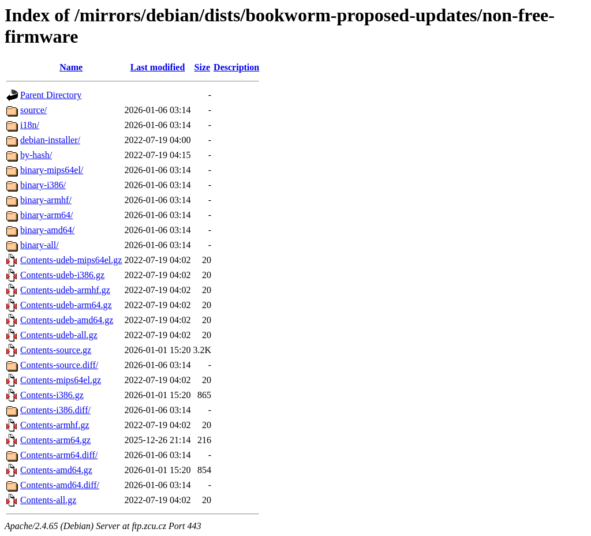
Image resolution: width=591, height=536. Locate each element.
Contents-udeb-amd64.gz (66, 320)
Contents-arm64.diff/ (59, 455)
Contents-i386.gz (52, 395)
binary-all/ (39, 245)
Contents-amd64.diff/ (59, 485)
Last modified (157, 67)
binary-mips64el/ (51, 170)
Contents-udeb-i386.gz (62, 275)
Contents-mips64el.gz (60, 380)
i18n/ (29, 125)
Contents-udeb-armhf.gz (65, 290)
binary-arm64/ (46, 215)
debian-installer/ (50, 140)
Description (236, 67)
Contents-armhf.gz (54, 425)
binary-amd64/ (47, 230)
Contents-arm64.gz (55, 440)
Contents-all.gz (48, 500)
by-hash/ (36, 155)
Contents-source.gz (55, 350)
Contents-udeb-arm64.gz (66, 305)
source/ (33, 110)
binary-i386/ (43, 185)
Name (71, 67)
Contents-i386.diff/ (55, 410)
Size (202, 67)
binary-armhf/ (46, 200)
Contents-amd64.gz (56, 470)
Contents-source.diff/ (59, 365)
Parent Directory (50, 95)
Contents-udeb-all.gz (59, 335)
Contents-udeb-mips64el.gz (71, 260)
